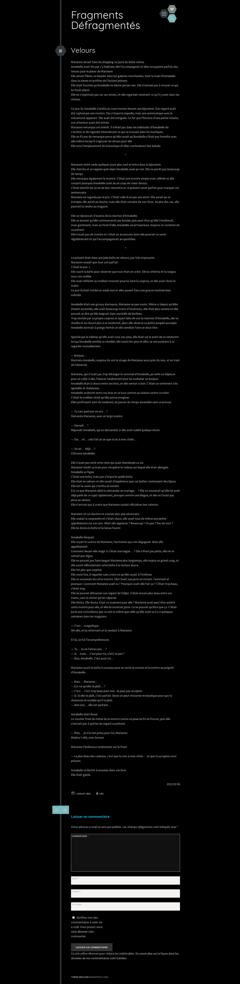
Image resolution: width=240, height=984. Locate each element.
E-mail (76, 891)
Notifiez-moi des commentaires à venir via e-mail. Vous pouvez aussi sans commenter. (87, 927)
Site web (77, 904)
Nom (75, 878)
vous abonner (79, 931)
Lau (102, 793)
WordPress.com (98, 977)
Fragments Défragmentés (105, 19)
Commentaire (80, 836)
